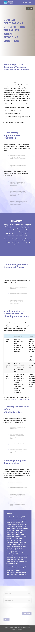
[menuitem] (24, 2)
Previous (27, 613)
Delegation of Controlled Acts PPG (20, 399)
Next (6, 619)
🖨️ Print (30, 8)
